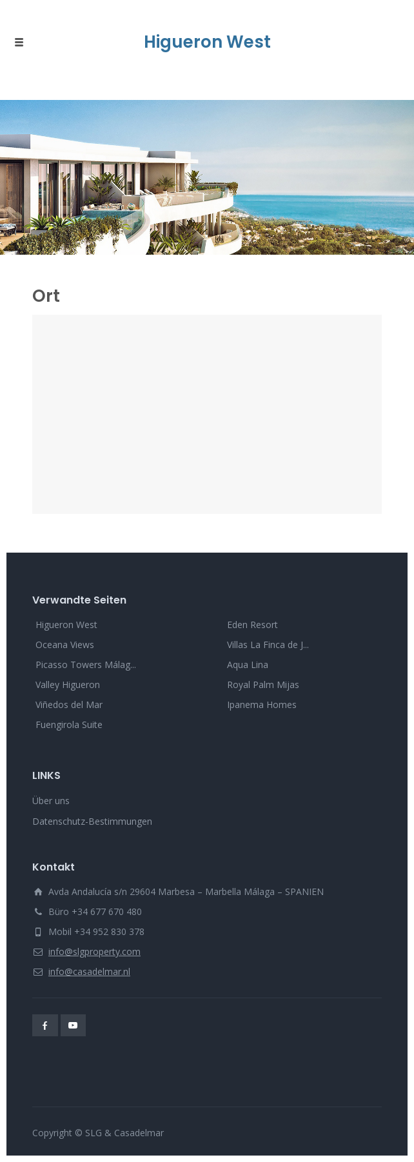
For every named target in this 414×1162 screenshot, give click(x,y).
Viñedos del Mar (69, 704)
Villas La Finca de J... (268, 644)
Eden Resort (252, 624)
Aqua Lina (247, 664)
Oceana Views (64, 644)
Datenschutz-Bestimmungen (92, 821)
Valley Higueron (67, 684)
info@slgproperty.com (94, 951)
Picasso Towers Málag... (85, 664)
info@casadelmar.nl (89, 971)
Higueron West (66, 624)
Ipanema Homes (262, 704)
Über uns (51, 800)
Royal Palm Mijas (263, 684)
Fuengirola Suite (69, 724)
